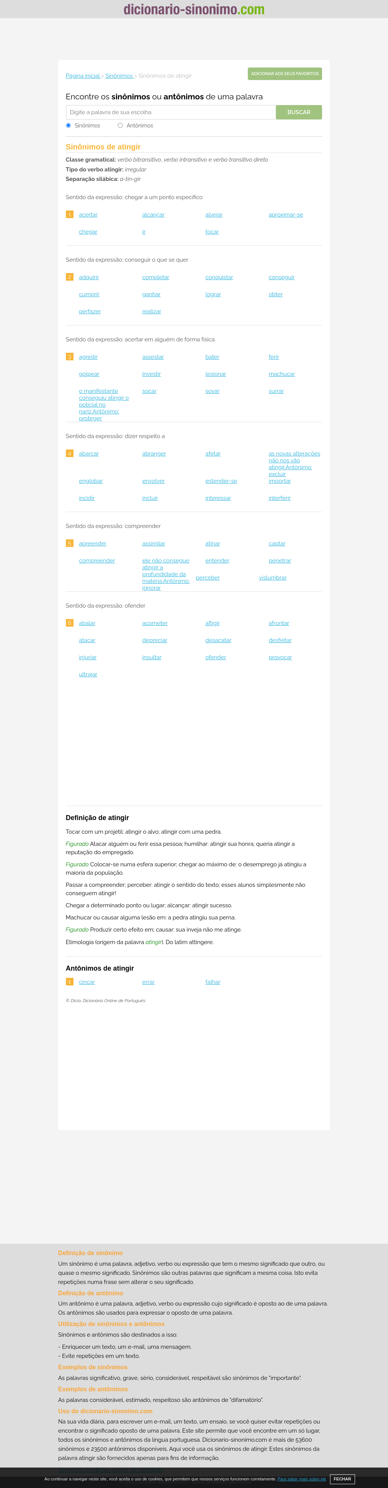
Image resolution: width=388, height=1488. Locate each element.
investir (151, 374)
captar (277, 543)
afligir (212, 623)
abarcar (89, 453)
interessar (218, 498)
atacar (87, 640)
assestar (153, 357)
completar (155, 277)
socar (149, 391)
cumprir (89, 294)
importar (280, 481)
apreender (92, 543)
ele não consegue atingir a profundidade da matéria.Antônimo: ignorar (165, 574)
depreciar (154, 640)
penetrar (280, 560)
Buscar (299, 112)
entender (217, 560)
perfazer (90, 311)
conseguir (282, 277)
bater (212, 357)
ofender (215, 657)
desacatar (218, 640)
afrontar (279, 623)
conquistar (219, 277)
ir (144, 231)
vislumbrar (273, 577)
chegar (88, 231)
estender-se (221, 481)
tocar (212, 231)
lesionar (215, 374)
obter (276, 294)
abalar (87, 623)
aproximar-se (286, 214)
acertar (88, 214)
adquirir (89, 277)
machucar (282, 374)
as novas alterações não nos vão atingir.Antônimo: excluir (294, 464)
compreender (97, 560)
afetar (213, 453)
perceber (208, 577)
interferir (280, 498)
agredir (88, 357)
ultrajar (88, 674)
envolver (153, 481)
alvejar (213, 214)
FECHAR (342, 1479)
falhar (212, 982)
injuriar (88, 657)
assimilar (153, 543)
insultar (151, 657)
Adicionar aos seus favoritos (285, 73)
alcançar (153, 214)
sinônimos (130, 96)
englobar (91, 481)
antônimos (184, 96)
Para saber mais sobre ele (301, 1479)
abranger (154, 453)
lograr (213, 294)
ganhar (151, 294)
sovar (212, 391)
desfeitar (280, 640)
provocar (280, 657)
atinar (212, 543)
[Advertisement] (194, 39)
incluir (150, 498)
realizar (151, 311)
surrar (276, 391)
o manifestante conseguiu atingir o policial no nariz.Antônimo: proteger (104, 405)
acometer (154, 623)
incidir (87, 498)
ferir (274, 357)
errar (148, 982)
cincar (87, 982)
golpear (89, 374)
